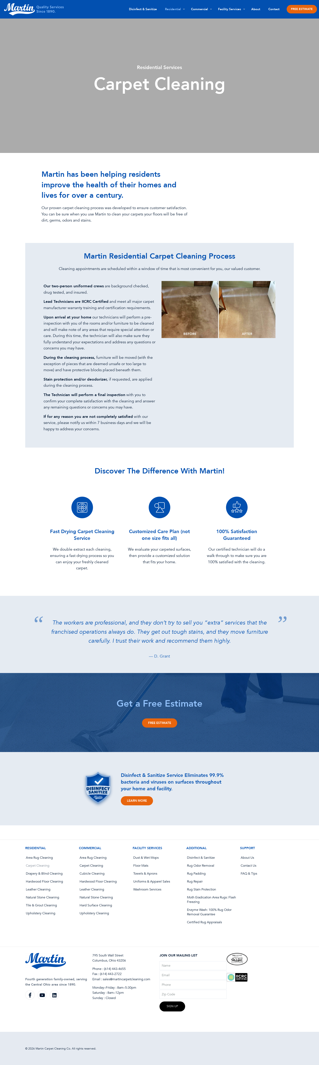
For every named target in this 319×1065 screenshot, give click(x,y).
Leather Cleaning (38, 889)
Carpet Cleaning (37, 865)
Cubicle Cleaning (92, 873)
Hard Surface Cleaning (96, 905)
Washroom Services (147, 889)
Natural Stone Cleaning (42, 897)
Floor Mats (140, 865)
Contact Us (248, 865)
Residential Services (159, 67)
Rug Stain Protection (201, 889)
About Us (247, 857)
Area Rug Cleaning (39, 857)
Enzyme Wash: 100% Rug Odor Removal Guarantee (209, 912)
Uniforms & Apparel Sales (151, 881)
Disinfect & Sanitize (201, 857)
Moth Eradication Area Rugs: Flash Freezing (211, 899)
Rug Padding (196, 873)
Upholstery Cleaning (40, 913)
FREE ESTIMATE (302, 9)
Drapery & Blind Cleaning (44, 873)
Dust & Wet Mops (146, 857)
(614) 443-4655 (115, 969)
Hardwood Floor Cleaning (44, 881)
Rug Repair (195, 881)
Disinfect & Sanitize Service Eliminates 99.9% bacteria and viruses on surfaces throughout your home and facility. (172, 782)
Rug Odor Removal (200, 865)
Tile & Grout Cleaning (41, 905)
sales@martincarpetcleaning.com (126, 979)
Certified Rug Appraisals (204, 922)
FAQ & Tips (249, 873)
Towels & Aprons (145, 873)
